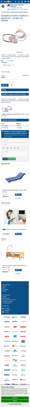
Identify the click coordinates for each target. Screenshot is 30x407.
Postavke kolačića (6, 303)
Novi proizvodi (5, 203)
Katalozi (4, 291)
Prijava (5, 159)
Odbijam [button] (15, 401)
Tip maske (4, 62)
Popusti (3, 239)
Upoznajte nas (6, 284)
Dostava (4, 296)
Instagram (6, 310)
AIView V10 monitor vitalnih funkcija (16, 229)
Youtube (5, 312)
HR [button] (19, 1)
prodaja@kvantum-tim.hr (14, 9)
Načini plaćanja (6, 295)
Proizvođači (5, 289)
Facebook (6, 308)
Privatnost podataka (7, 301)
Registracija (12, 159)
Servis (4, 288)
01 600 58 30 (24, 9)
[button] (22, 1)
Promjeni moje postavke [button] (15, 404)
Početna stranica (6, 12)
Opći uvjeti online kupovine (9, 299)
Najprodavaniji (5, 163)
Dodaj (5, 85)
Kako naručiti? (5, 298)
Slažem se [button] (15, 398)
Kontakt (4, 286)
